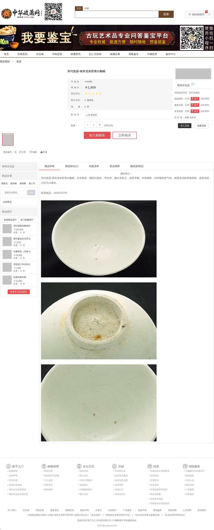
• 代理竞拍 (154, 475)
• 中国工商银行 (85, 480)
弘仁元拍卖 (95, 54)
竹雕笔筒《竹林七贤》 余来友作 (21, 251)
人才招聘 (187, 510)
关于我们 (12, 510)
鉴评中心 (171, 54)
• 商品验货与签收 (51, 475)
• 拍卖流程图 (155, 494)
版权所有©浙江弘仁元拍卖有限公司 (94, 520)
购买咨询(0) (136, 166)
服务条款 (54, 510)
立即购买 (124, 135)
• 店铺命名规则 (14, 485)
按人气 (32, 183)
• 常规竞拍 (154, 480)
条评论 (89, 100)
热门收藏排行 (27, 220)
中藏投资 (152, 54)
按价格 (13, 183)
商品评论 (71, 166)
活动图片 (112, 510)
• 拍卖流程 (154, 485)
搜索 (166, 14)
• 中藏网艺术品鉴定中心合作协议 (194, 471)
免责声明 (142, 510)
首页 (6, 54)
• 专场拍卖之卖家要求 (159, 471)
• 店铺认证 (118, 489)
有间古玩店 (183, 85)
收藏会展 (115, 54)
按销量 (23, 183)
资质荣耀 (172, 510)
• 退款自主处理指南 (16, 489)
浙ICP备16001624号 (107, 525)
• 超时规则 (48, 489)
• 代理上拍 (189, 480)
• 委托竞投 (189, 485)
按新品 (4, 183)
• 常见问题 (12, 480)
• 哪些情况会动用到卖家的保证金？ (17, 495)
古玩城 (40, 54)
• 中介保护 (48, 480)
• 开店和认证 (119, 471)
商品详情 (50, 166)
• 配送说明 (48, 471)
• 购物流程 (12, 471)
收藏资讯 (76, 54)
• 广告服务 (189, 489)
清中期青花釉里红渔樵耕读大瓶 (21, 226)
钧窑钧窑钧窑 (19, 277)
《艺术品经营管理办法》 (175, 515)
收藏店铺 (201, 125)
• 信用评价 (118, 485)
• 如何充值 (83, 471)
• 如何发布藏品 (120, 475)
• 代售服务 (189, 494)
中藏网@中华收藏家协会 (124, 520)
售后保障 (115, 166)
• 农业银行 (83, 485)
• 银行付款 (83, 494)
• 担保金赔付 (119, 494)
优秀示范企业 (81, 515)
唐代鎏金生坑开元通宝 (21, 238)
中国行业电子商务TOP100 (60, 515)
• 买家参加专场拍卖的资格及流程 (159, 504)
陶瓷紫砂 (5, 61)
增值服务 (157, 510)
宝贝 (79, 8)
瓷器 (18, 61)
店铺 (87, 8)
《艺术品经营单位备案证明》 (147, 515)
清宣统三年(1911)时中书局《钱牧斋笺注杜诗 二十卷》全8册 (22, 264)
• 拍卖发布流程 (156, 499)
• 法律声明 (12, 475)
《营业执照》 (95, 515)
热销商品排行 (10, 220)
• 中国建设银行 (85, 489)
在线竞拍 (22, 54)
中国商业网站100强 (36, 515)
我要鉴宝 (134, 54)
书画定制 (57, 54)
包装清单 (94, 166)
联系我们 (202, 510)
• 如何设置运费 (120, 480)
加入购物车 (97, 135)
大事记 (98, 510)
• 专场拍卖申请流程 (158, 489)
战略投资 (69, 510)
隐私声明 (84, 510)
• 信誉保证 (48, 485)
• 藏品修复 (189, 475)
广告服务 (127, 510)
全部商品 (7, 202)
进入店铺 (184, 125)
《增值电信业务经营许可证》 (118, 515)
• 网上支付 (83, 475)
